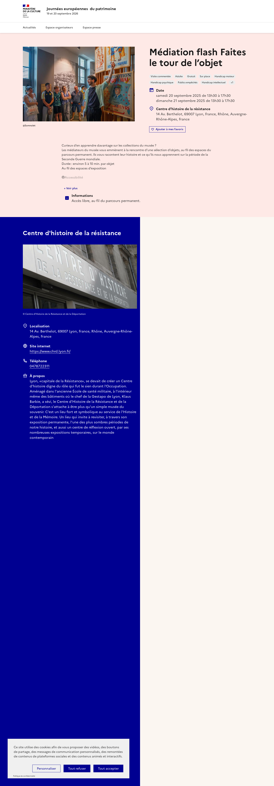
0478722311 (39, 366)
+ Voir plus (70, 188)
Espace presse (92, 28)
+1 (232, 82)
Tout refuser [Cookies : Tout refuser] (77, 768)
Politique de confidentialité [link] (24, 776)
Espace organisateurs (59, 28)
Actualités (29, 28)
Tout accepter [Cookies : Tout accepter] (108, 768)
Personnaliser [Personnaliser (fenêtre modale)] (46, 768)
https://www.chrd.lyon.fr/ (50, 351)
